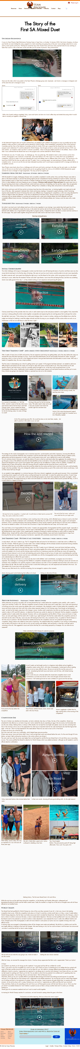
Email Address (23, 1033)
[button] (66, 8)
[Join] (56, 1036)
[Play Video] (37, 65)
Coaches (10, 1035)
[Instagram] (72, 1038)
